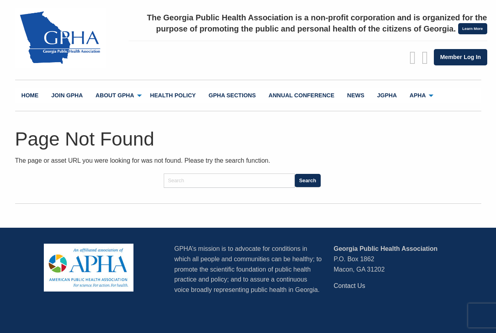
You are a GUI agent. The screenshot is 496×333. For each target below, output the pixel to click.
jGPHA (387, 95)
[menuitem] (30, 95)
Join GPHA (67, 95)
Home (30, 95)
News (355, 95)
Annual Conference (301, 95)
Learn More (472, 28)
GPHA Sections (232, 95)
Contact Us (349, 285)
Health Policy (173, 95)
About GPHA (115, 95)
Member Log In (460, 57)
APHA (418, 95)
